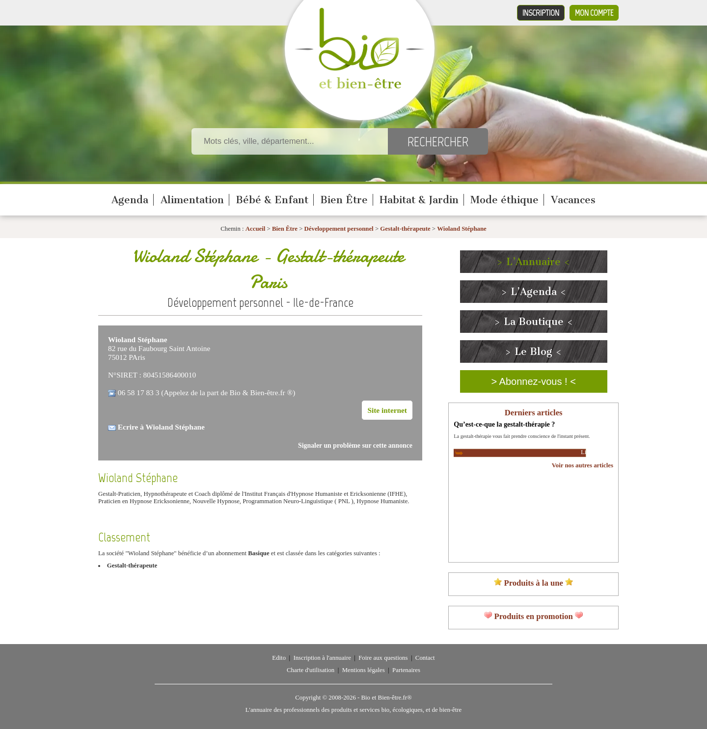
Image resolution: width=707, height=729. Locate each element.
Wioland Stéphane (461, 228)
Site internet (387, 410)
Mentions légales (363, 670)
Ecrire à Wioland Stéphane (161, 427)
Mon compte (594, 13)
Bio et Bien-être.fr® (386, 697)
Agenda (129, 200)
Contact (425, 657)
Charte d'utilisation (310, 670)
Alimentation (192, 200)
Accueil (255, 228)
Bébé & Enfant (272, 200)
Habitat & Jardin (419, 200)
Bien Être (344, 200)
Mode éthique (504, 200)
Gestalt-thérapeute (405, 228)
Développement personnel (339, 228)
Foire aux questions (383, 657)
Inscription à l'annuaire (322, 657)
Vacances (573, 200)
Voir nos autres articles (582, 465)
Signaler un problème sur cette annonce (355, 445)
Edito (279, 657)
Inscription (540, 13)
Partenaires (406, 670)
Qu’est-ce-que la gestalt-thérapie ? (504, 424)
